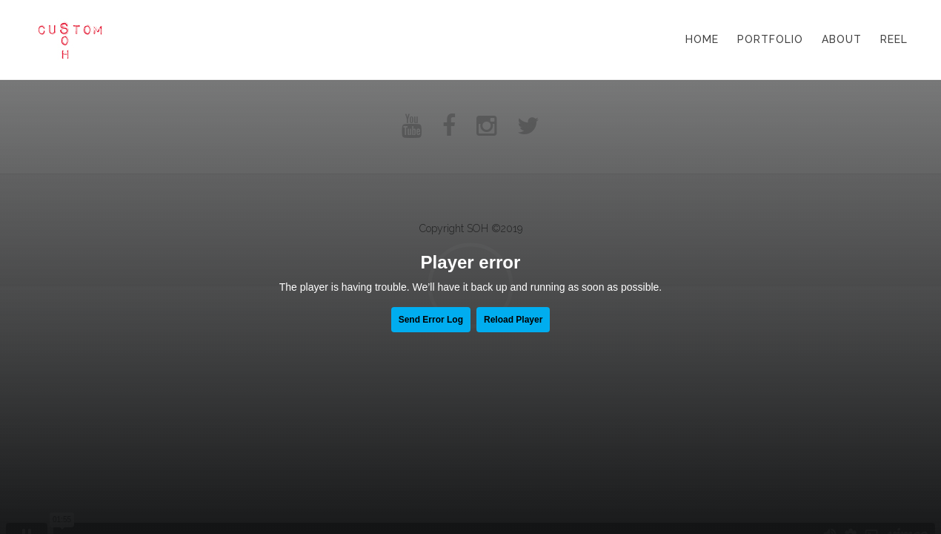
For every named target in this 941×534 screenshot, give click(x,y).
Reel (894, 39)
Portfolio (770, 39)
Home (702, 39)
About (842, 39)
